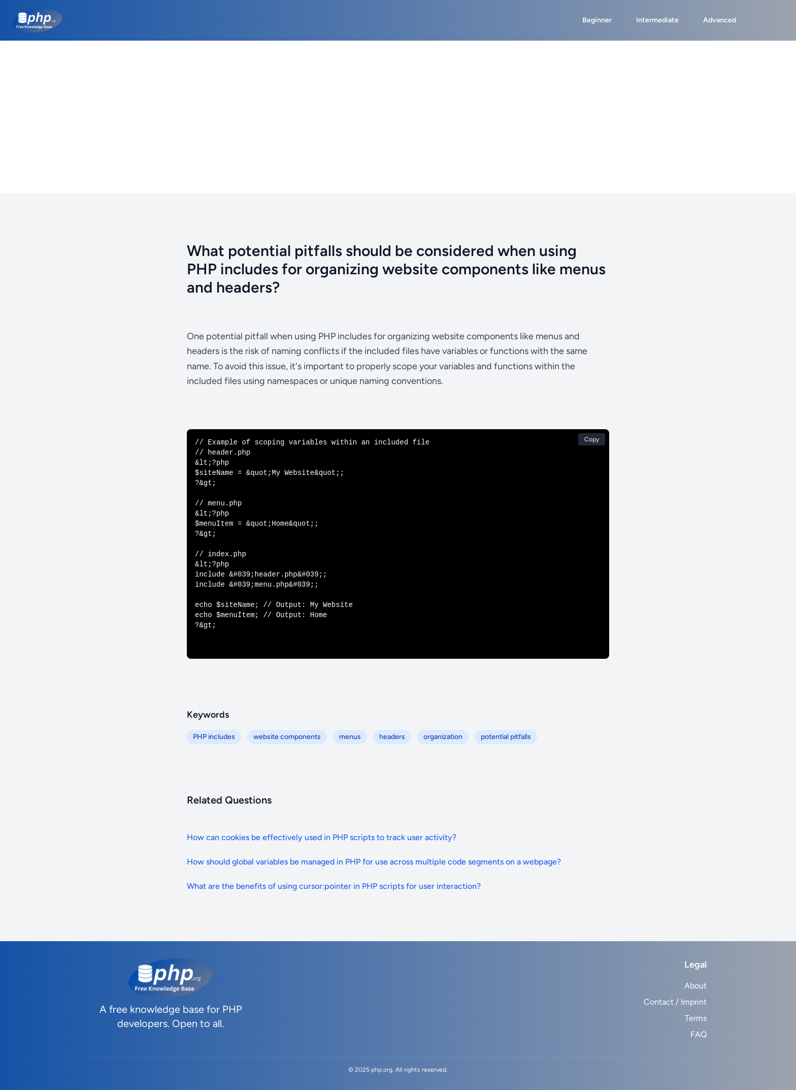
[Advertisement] (398, 117)
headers (392, 736)
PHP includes (214, 736)
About (695, 985)
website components (287, 736)
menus (350, 736)
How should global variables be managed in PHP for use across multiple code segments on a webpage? (374, 862)
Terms (696, 1018)
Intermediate (657, 20)
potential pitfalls (506, 736)
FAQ (698, 1034)
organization (442, 736)
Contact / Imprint (675, 1002)
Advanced (719, 20)
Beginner (597, 20)
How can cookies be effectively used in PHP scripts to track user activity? (321, 837)
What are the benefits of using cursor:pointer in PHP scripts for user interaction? (334, 886)
